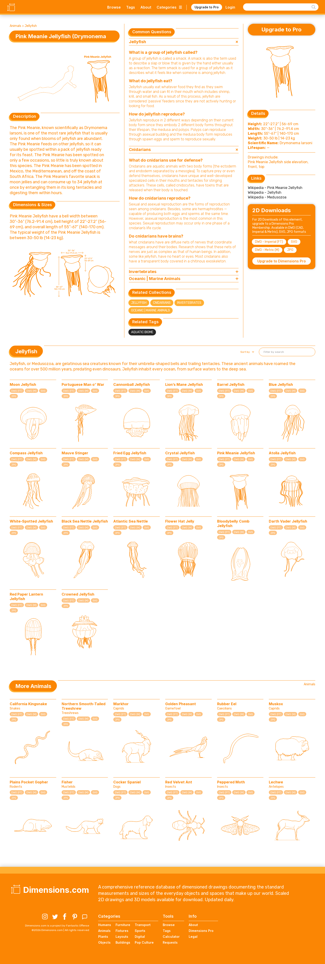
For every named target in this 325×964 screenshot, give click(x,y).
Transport (143, 925)
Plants (103, 936)
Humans (104, 925)
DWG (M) (31, 390)
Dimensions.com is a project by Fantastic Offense (57, 925)
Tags (130, 7)
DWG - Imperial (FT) (269, 242)
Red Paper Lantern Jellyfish (26, 596)
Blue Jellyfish (281, 384)
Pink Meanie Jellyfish (236, 453)
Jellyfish (31, 26)
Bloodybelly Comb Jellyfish (233, 523)
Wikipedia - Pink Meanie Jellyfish (275, 188)
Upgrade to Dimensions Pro (281, 261)
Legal (193, 936)
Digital (140, 936)
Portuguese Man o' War (83, 384)
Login (230, 7)
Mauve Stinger (75, 453)
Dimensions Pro (201, 931)
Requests (170, 942)
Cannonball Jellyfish (131, 384)
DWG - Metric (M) (267, 250)
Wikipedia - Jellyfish (264, 192)
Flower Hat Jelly (179, 521)
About (145, 7)
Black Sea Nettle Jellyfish (85, 521)
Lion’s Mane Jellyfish (184, 384)
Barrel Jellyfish (230, 384)
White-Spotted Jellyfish (31, 521)
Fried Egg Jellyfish (129, 453)
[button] (247, 351)
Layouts (122, 936)
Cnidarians (162, 303)
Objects (104, 942)
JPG (290, 250)
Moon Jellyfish (23, 384)
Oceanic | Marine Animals (150, 310)
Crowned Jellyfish (78, 594)
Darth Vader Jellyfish (288, 521)
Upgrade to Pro (207, 7)
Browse (114, 7)
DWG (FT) (16, 390)
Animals (15, 26)
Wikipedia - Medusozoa (267, 197)
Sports (140, 931)
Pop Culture (144, 942)
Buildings (123, 942)
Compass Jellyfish (26, 453)
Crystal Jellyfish (180, 453)
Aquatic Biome (142, 332)
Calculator (171, 936)
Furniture (123, 925)
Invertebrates (189, 303)
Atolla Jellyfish (282, 453)
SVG (294, 242)
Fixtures (122, 931)
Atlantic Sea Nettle (130, 521)
